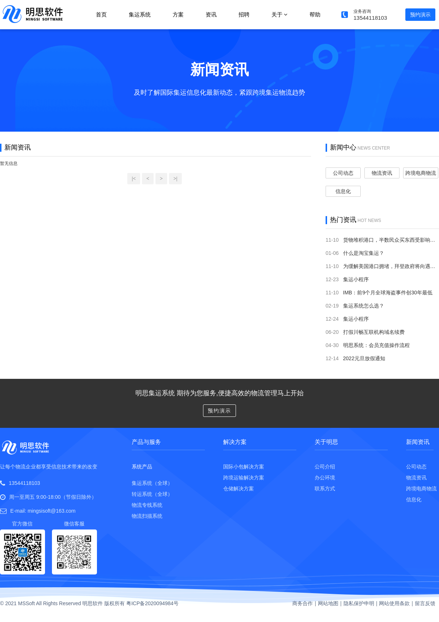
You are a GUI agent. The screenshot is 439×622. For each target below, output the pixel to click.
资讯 (211, 14)
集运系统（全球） (152, 483)
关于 (279, 14)
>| (175, 178)
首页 (101, 14)
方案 (178, 14)
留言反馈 (425, 603)
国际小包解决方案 (243, 467)
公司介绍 (325, 467)
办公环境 (325, 477)
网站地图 (328, 603)
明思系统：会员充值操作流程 (376, 345)
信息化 (343, 191)
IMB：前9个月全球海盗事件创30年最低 (387, 292)
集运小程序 (356, 279)
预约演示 (420, 15)
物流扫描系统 (147, 516)
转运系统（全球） (152, 494)
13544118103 (24, 483)
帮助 (314, 14)
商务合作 (302, 603)
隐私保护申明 (359, 603)
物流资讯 (382, 173)
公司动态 (343, 173)
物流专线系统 (147, 505)
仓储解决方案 (238, 488)
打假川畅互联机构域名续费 (374, 332)
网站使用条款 (394, 603)
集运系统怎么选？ (363, 306)
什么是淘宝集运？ (363, 253)
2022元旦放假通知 (364, 358)
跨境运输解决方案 (243, 477)
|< (134, 178)
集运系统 (140, 14)
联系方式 (325, 488)
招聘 (244, 14)
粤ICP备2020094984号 (152, 603)
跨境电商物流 (420, 173)
